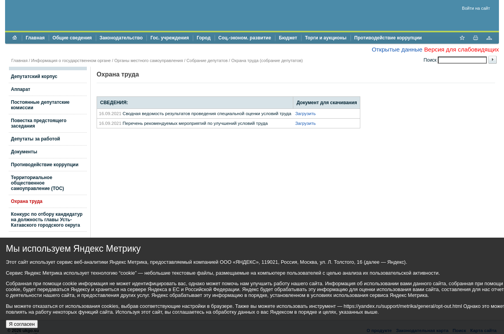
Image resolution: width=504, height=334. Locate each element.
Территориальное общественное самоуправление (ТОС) (37, 183)
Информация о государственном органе (71, 60)
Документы (24, 152)
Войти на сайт (476, 8)
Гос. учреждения (169, 38)
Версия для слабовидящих (461, 49)
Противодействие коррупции (388, 38)
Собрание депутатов (207, 60)
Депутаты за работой (35, 139)
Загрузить (305, 113)
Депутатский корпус (34, 76)
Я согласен (22, 324)
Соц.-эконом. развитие (245, 38)
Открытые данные (397, 49)
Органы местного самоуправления (149, 60)
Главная (35, 38)
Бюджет (288, 38)
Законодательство (121, 38)
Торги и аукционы (326, 38)
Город (204, 38)
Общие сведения (72, 38)
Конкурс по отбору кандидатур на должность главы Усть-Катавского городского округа (47, 219)
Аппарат (20, 89)
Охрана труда (26, 201)
